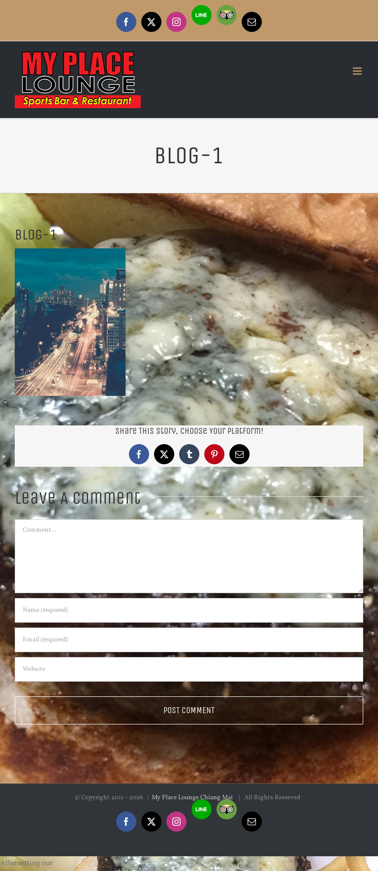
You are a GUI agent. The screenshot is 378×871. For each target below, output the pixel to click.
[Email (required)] (189, 640)
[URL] (189, 669)
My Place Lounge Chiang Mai (193, 797)
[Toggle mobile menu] (358, 71)
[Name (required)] (189, 610)
